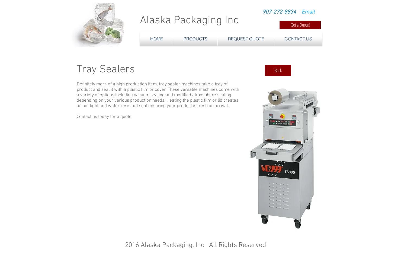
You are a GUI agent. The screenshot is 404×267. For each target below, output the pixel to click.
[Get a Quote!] (300, 25)
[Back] (278, 70)
